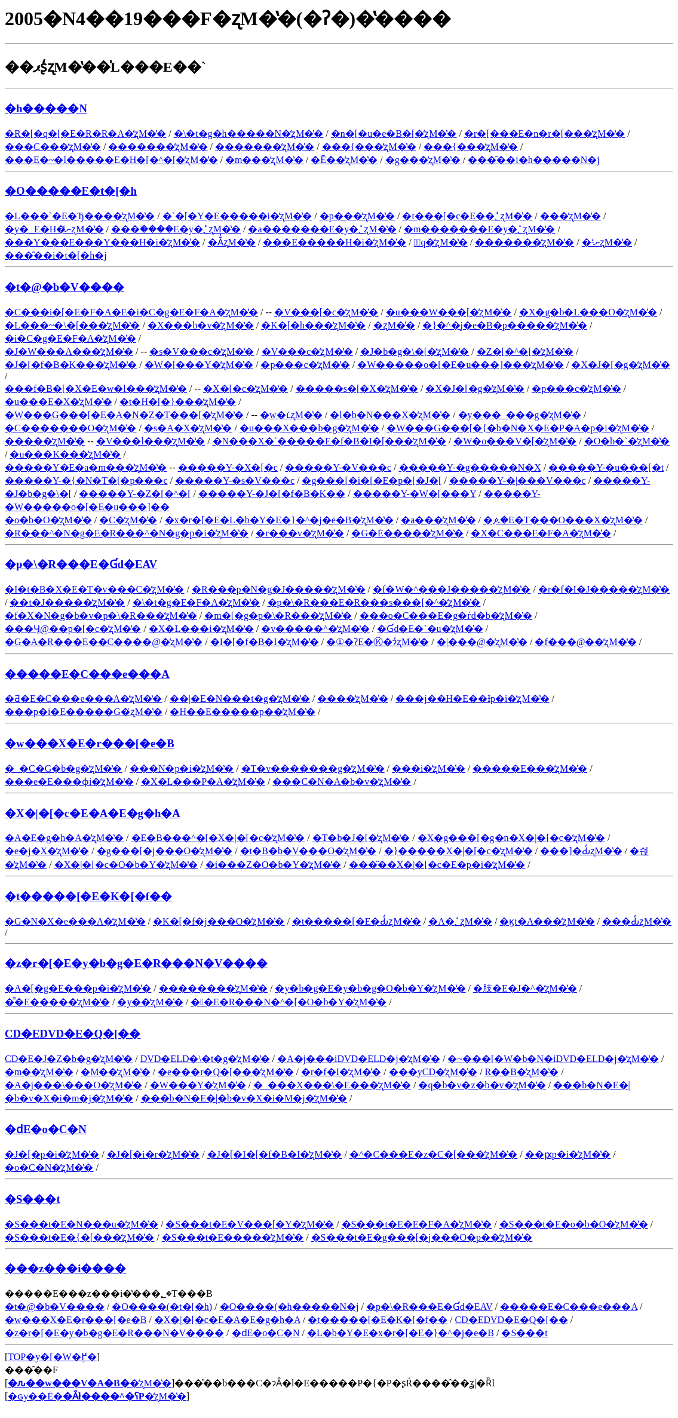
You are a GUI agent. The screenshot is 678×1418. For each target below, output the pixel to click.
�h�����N (46, 108)
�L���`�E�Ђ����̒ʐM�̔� (80, 216)
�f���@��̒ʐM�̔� (585, 642)
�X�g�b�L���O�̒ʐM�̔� (588, 312)
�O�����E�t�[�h (71, 191)
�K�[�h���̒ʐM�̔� (313, 325)
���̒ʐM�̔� (570, 216)
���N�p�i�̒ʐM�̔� (182, 768)
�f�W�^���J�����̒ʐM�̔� (451, 589)
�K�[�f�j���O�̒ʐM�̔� (218, 921)
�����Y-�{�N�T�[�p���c (86, 480)
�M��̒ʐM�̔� (115, 1072)
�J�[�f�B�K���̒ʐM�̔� (71, 365)
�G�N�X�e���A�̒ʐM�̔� (75, 921)
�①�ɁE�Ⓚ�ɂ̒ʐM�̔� (377, 642)
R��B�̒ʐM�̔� (522, 1072)
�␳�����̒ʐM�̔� (394, 325)
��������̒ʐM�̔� (213, 988)
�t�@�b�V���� (64, 287)
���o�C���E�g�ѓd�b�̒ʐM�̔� (446, 615)
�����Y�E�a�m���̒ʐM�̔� (86, 467)
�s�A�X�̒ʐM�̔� (188, 428)
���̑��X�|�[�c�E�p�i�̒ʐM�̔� (437, 865)
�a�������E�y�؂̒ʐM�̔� (322, 229)
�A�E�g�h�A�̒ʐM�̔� (64, 838)
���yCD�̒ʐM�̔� (433, 1072)
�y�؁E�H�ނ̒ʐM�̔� (54, 229)
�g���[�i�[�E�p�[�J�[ (371, 480)
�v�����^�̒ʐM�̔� (315, 629)
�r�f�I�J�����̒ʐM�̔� (604, 589)
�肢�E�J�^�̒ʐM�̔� (525, 988)
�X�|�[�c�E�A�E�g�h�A (92, 813)
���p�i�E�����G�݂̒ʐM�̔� (83, 712)
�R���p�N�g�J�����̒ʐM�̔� (279, 589)
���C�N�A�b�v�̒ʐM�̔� (341, 781)
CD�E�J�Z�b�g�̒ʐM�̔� (69, 1059)
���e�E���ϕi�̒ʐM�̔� (69, 781)
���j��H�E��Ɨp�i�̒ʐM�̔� (472, 698)
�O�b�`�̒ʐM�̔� (627, 441)
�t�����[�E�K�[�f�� (88, 896)
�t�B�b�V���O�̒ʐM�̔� (308, 851)
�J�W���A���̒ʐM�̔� (69, 351)
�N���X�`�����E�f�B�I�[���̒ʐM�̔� (329, 441)
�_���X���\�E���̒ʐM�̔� (332, 1085)
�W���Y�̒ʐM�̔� (198, 1085)
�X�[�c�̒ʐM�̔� (245, 388)
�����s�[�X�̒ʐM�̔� (357, 388)
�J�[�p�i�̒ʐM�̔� (52, 1154)
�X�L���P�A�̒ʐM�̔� (203, 781)
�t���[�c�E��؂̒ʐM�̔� (467, 216)
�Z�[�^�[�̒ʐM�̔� (525, 351)
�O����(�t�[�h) (162, 1307)
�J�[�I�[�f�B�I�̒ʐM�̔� (274, 1154)
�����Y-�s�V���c (234, 480)
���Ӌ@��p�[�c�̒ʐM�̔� (73, 629)
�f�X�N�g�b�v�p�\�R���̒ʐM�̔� (101, 615)
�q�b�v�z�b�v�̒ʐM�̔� (481, 1085)
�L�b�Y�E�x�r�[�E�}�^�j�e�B (400, 1333)
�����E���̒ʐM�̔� (530, 768)
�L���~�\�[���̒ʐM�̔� (72, 325)
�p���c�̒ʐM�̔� (304, 365)
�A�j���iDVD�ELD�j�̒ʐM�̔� (358, 1059)
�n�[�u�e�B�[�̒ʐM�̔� (394, 133)
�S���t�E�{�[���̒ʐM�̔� (79, 1237)
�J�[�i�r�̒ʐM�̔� (153, 1154)
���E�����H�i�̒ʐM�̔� (334, 242)
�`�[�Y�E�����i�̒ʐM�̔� (237, 216)
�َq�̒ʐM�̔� (441, 242)
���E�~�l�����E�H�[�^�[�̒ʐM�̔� (111, 160)
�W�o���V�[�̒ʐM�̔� (514, 441)
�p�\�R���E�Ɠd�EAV (81, 564)
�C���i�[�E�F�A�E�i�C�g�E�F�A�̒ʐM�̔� (131, 312)
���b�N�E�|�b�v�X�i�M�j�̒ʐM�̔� (244, 1098)
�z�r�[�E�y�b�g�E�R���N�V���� (136, 963)
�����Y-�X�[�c (228, 467)
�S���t (32, 1199)
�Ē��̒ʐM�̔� (344, 160)
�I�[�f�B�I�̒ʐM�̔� (264, 642)
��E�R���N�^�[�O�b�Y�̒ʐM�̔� (288, 1002)
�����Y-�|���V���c (517, 480)
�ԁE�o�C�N (46, 1129)
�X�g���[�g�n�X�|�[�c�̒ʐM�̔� (511, 838)
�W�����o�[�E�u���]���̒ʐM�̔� (460, 365)
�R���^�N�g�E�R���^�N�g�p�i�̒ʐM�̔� (127, 533)
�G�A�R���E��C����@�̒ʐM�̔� (104, 642)
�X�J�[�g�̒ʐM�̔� (620, 365)
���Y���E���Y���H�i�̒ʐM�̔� (102, 242)
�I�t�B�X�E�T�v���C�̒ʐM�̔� (94, 589)
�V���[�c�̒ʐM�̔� (326, 312)
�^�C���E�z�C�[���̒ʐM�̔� (433, 1154)
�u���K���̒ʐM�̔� (65, 454)
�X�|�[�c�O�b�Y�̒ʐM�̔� (126, 865)
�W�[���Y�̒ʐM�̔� (199, 365)
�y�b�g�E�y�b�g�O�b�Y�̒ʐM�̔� (370, 988)
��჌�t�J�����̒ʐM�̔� (67, 602)
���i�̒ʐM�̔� (428, 768)
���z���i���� (66, 1268)
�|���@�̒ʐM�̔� (482, 642)
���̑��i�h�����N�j (533, 160)
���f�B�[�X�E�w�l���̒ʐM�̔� (96, 388)
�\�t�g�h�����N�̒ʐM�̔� (249, 133)
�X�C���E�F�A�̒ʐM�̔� (541, 533)
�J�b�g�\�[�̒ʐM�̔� (414, 351)
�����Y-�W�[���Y (415, 494)
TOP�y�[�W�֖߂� (52, 1357)
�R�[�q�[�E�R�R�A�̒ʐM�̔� (85, 133)
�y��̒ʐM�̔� (150, 1002)
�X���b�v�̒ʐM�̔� (201, 325)
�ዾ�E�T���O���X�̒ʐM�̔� (563, 520)
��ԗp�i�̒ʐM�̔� (568, 1154)
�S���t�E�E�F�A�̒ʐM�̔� (417, 1224)
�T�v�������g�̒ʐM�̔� (313, 768)
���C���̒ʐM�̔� (53, 147)
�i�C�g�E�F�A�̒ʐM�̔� (70, 338)
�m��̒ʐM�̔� (39, 1072)
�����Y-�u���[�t (606, 467)
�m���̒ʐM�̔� (264, 160)
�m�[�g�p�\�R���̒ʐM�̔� (278, 615)
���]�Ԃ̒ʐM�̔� (581, 851)
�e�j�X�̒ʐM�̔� (47, 851)
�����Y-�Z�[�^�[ (135, 494)
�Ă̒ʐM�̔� (232, 242)
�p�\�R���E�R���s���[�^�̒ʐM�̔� (374, 602)
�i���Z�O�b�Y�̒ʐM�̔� (273, 865)
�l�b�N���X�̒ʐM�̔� (390, 415)
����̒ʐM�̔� (352, 698)
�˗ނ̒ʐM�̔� (607, 242)
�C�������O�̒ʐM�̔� (70, 428)
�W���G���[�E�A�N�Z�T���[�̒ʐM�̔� (124, 415)
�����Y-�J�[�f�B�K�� (271, 494)
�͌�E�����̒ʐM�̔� (57, 1002)
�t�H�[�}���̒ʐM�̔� (177, 402)
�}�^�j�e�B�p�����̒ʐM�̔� (504, 325)
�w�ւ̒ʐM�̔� (291, 415)
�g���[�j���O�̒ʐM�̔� (165, 851)
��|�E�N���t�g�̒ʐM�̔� (240, 698)
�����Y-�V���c (338, 467)
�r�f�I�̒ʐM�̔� (341, 1072)
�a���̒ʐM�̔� (438, 520)
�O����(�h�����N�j (289, 1307)
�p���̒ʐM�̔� (357, 216)
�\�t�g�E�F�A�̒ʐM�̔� (196, 602)
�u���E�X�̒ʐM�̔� (58, 402)
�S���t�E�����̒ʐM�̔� (232, 1237)
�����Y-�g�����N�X (470, 467)
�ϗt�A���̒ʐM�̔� (546, 921)
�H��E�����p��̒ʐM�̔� (242, 712)
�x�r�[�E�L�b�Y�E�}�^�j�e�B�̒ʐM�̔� (279, 520)
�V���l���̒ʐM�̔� (150, 441)
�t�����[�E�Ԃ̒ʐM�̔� (356, 921)
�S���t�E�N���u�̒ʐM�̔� (81, 1224)
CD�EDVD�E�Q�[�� (72, 1033)
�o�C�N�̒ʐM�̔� (49, 1167)
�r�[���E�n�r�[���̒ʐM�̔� (544, 133)
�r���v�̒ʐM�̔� (300, 533)
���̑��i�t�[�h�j (56, 255)
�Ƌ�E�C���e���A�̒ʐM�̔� (83, 698)
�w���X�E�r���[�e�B (89, 743)
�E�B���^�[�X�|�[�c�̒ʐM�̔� (218, 838)
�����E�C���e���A (87, 674)
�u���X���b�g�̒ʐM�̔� (309, 428)
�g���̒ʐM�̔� (423, 160)
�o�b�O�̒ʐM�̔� (48, 520)
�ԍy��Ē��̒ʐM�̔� (97, 1396)
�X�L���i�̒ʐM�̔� (201, 629)
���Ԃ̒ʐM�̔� (636, 921)
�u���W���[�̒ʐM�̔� (449, 312)
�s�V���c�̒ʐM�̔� (201, 351)
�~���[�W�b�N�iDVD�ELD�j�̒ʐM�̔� (553, 1059)
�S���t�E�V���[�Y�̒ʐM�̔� (249, 1224)
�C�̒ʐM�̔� (128, 520)
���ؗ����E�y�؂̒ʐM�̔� (176, 229)
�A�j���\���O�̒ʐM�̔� (73, 1085)
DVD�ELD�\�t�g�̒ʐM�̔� (205, 1059)
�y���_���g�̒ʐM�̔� (519, 415)
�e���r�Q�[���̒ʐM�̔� (226, 1072)
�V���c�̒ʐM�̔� (307, 351)
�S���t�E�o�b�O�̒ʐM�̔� (573, 1224)
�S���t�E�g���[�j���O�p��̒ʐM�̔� (422, 1237)
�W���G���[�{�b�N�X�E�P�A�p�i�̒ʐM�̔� (517, 428)
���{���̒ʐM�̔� (369, 147)
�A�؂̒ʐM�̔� (460, 921)
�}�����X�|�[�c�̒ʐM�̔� (458, 851)
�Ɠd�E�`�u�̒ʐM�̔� (430, 629)
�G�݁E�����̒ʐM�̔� (407, 533)
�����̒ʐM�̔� (45, 441)
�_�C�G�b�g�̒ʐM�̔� (63, 768)
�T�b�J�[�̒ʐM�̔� (361, 838)
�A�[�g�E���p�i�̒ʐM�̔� (78, 988)
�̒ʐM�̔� (89, 1383)
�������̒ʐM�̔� (157, 147)
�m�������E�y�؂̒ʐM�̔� (479, 229)
